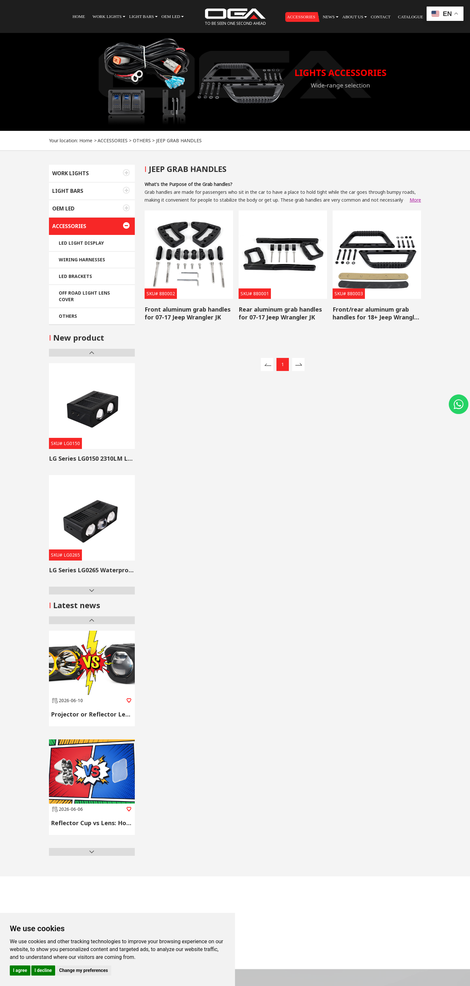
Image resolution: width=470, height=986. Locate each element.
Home (85, 140)
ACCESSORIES (113, 140)
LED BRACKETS (75, 276)
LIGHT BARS (67, 190)
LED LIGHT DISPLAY (81, 243)
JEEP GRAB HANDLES (179, 140)
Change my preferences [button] (83, 970)
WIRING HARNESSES (82, 259)
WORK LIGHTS (70, 173)
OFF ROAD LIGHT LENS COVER (84, 296)
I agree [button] (20, 970)
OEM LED (63, 208)
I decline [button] (43, 970)
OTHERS (142, 140)
